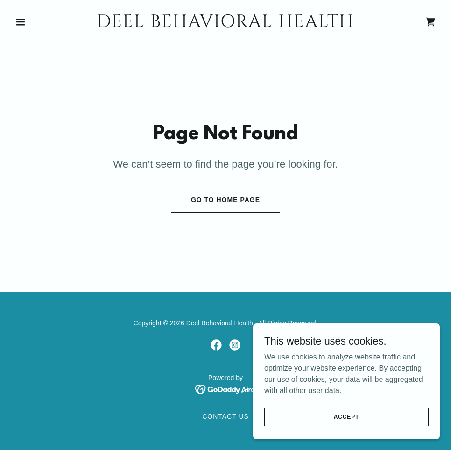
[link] (225, 24)
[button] (43, 22)
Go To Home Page (225, 200)
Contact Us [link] (225, 416)
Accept (346, 416)
